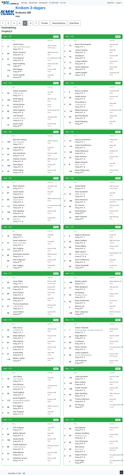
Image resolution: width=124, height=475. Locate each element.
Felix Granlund (18, 412)
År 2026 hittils (54, 3)
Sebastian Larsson (20, 458)
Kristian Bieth (18, 353)
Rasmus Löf (79, 306)
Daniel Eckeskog (81, 121)
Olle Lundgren (18, 248)
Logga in (119, 3)
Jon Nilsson (79, 341)
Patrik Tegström (19, 110)
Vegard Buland (18, 197)
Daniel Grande (18, 439)
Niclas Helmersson (82, 170)
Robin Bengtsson (81, 287)
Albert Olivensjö (81, 217)
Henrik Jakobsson (82, 67)
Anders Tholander (81, 328)
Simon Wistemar (81, 200)
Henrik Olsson (18, 44)
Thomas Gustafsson (20, 304)
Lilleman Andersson (20, 287)
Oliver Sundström (81, 192)
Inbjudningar (33, 3)
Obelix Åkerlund (19, 336)
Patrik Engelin (18, 170)
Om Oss (63, 3)
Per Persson (79, 405)
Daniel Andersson (19, 240)
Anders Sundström (20, 91)
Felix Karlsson (18, 384)
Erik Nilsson (17, 235)
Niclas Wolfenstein (82, 301)
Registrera (110, 3)
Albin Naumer (18, 341)
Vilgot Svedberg (19, 64)
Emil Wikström (18, 347)
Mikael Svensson (81, 110)
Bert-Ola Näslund (81, 116)
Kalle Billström (18, 452)
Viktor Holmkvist (19, 217)
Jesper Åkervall (19, 148)
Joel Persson (18, 116)
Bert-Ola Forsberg (19, 140)
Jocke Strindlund (81, 377)
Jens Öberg (17, 377)
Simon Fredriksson (82, 260)
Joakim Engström (81, 353)
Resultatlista (58, 23)
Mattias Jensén (19, 358)
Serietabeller (43, 3)
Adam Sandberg (81, 393)
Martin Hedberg (81, 240)
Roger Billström (81, 336)
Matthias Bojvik (19, 298)
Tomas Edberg (80, 246)
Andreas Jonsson (19, 159)
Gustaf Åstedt (80, 186)
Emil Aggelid (17, 406)
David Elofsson (80, 211)
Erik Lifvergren (18, 428)
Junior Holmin (18, 312)
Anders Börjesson (81, 151)
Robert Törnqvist (19, 52)
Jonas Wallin (18, 281)
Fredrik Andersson (20, 445)
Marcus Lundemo (81, 91)
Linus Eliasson (18, 58)
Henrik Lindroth (19, 75)
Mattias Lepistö (81, 281)
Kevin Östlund (18, 293)
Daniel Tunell (18, 124)
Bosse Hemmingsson (83, 44)
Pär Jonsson (79, 205)
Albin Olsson (17, 328)
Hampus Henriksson (82, 140)
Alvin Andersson (19, 260)
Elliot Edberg (17, 69)
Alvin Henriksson (19, 153)
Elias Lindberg (80, 382)
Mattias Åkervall (19, 433)
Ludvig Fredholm (81, 61)
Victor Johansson (81, 312)
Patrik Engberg (18, 392)
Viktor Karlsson (81, 157)
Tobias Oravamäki (82, 265)
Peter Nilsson (18, 165)
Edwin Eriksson (18, 186)
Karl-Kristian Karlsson (21, 254)
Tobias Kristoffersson (83, 145)
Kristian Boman (19, 104)
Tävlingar (24, 3)
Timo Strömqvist (81, 441)
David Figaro (79, 460)
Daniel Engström (19, 398)
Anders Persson (81, 455)
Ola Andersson (80, 102)
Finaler (44, 23)
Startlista (74, 23)
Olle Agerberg (80, 428)
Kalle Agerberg (18, 211)
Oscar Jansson (18, 205)
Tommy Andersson (82, 399)
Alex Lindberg (18, 265)
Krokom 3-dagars (30, 8)
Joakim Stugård (81, 73)
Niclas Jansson (81, 347)
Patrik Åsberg (18, 99)
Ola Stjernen (79, 56)
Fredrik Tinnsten (81, 388)
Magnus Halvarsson (82, 235)
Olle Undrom (79, 447)
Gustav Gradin (18, 192)
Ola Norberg (79, 293)
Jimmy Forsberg (81, 50)
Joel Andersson (81, 361)
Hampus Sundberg (82, 433)
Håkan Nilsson (80, 252)
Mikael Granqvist (81, 162)
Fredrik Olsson (80, 96)
